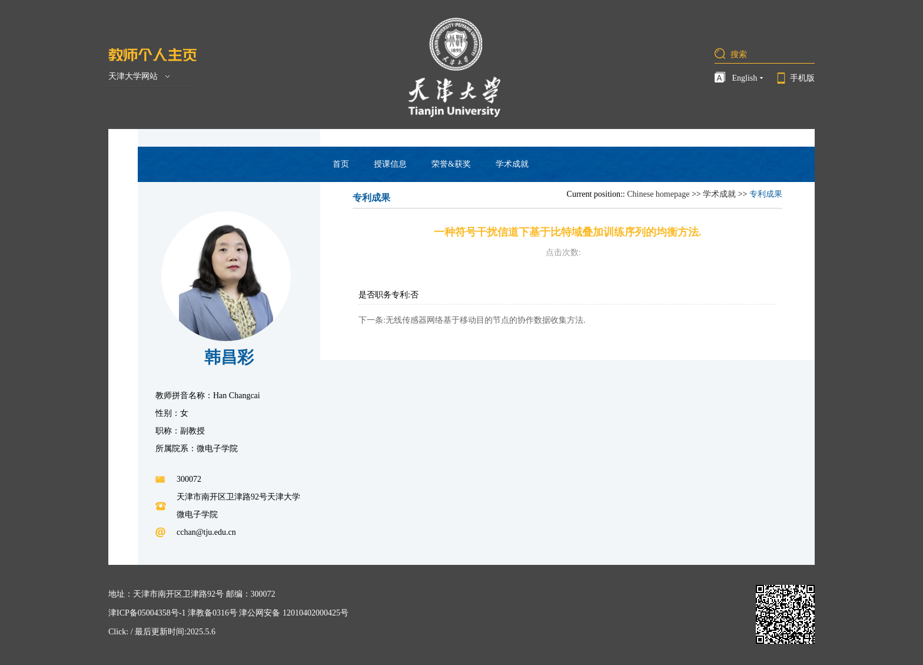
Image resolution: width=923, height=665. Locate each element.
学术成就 (512, 164)
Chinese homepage (658, 194)
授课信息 (390, 164)
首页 (341, 164)
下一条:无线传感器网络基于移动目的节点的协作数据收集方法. (471, 320)
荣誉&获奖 (451, 164)
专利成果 (765, 194)
